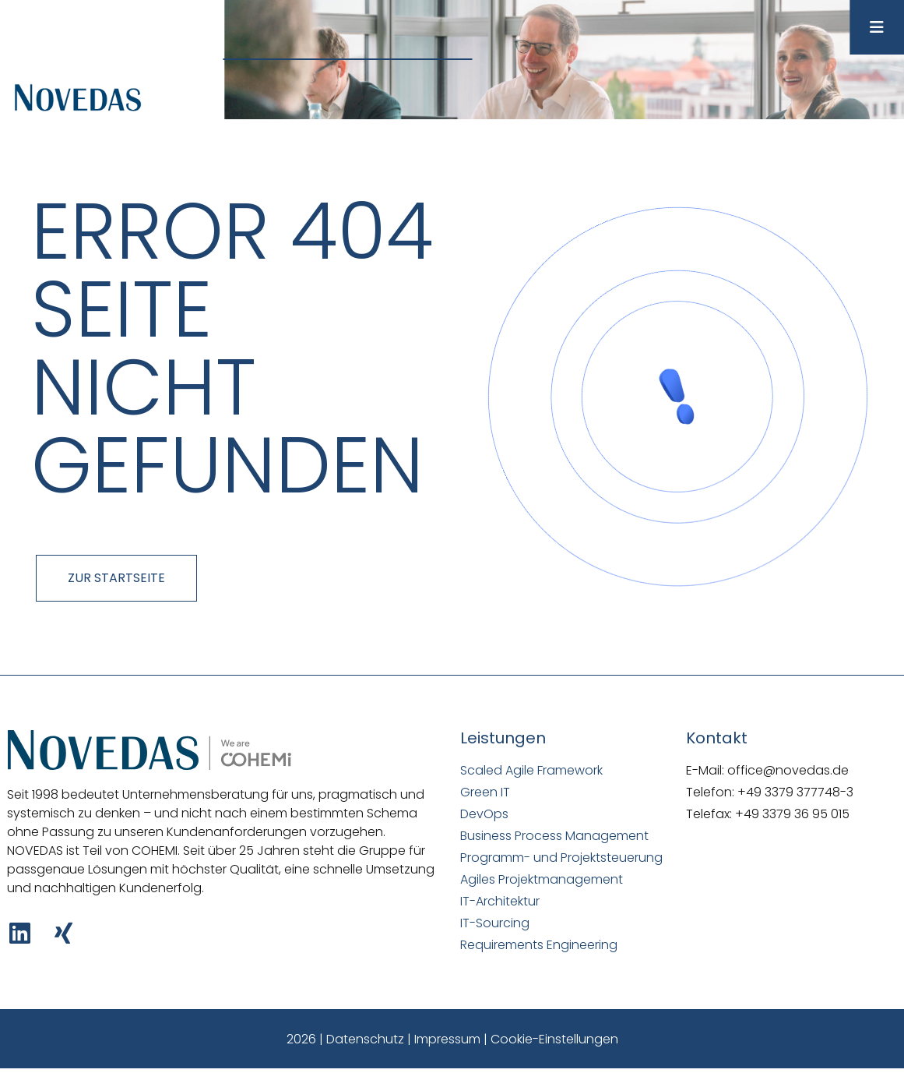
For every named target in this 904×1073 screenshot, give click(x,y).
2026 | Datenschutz (345, 1039)
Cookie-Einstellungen (554, 1039)
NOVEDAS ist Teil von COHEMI (92, 850)
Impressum (447, 1039)
